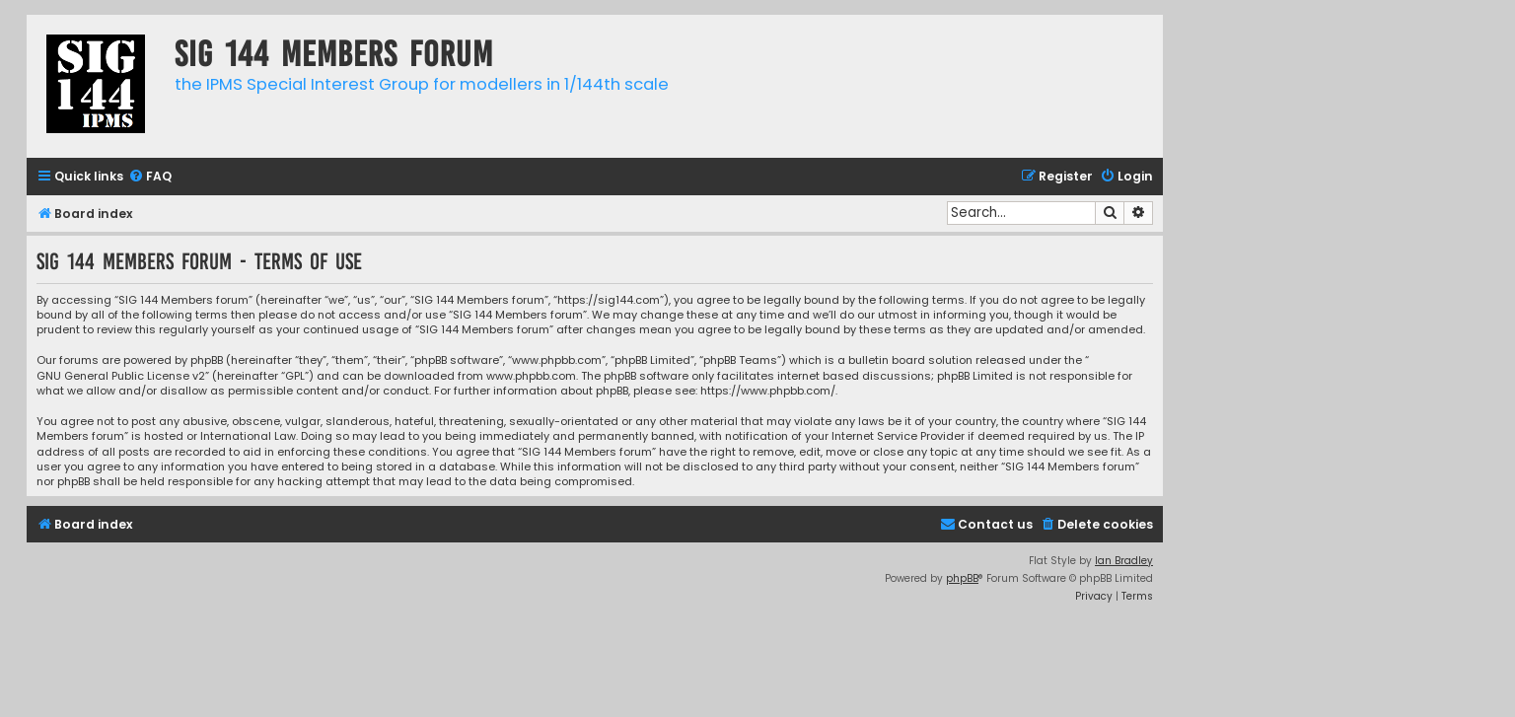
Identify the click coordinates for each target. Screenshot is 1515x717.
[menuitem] (150, 177)
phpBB (962, 578)
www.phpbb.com (531, 376)
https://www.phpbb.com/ (767, 391)
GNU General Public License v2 (120, 376)
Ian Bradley (1124, 560)
